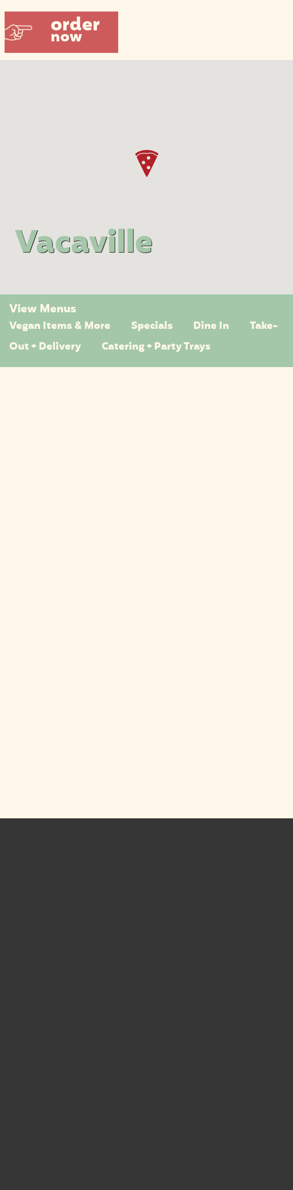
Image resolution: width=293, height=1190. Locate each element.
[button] (61, 32)
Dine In (211, 326)
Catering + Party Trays (156, 347)
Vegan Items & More (59, 326)
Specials (152, 326)
